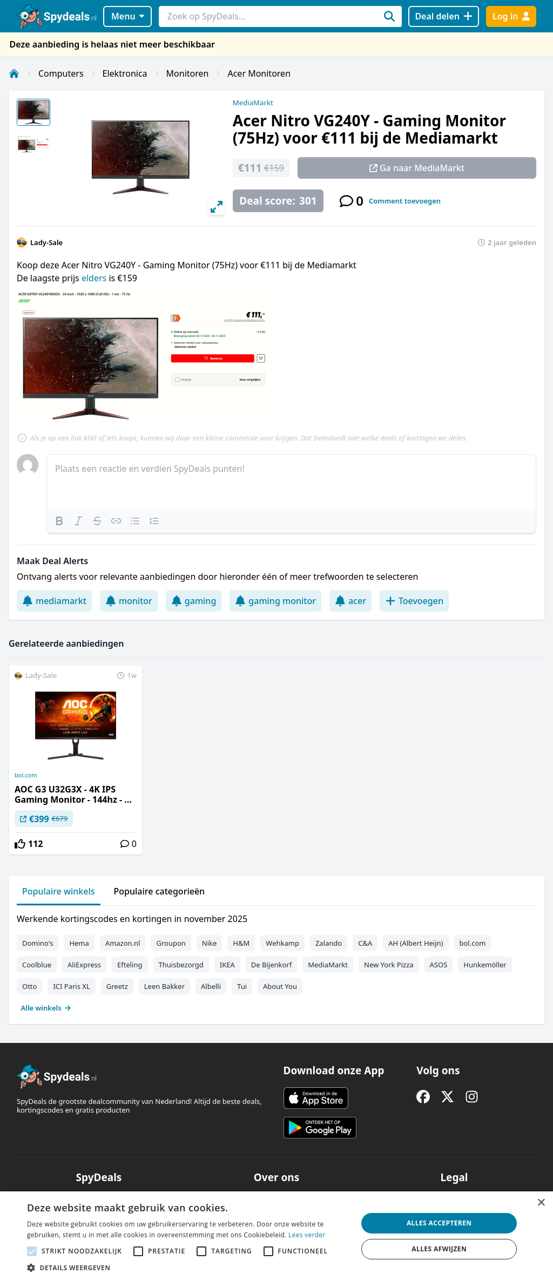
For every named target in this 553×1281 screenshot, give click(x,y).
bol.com (26, 775)
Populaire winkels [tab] (58, 891)
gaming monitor (275, 601)
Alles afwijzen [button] (439, 1248)
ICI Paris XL (71, 986)
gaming (194, 601)
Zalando (328, 943)
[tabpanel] (276, 961)
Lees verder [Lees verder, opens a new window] (307, 1234)
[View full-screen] (216, 207)
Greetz (117, 986)
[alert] (276, 1236)
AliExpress (84, 965)
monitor (128, 601)
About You (280, 986)
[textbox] (291, 482)
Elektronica (125, 73)
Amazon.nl (122, 943)
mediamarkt (54, 601)
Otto (29, 986)
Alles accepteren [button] (439, 1223)
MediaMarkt (253, 102)
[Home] (14, 73)
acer (350, 601)
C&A (365, 943)
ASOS (439, 965)
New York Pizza (389, 965)
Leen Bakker (164, 986)
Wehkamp (282, 943)
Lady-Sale (46, 242)
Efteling (129, 965)
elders (95, 278)
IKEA (227, 965)
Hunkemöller (484, 965)
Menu (127, 16)
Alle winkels (46, 1008)
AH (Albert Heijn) (415, 943)
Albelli (211, 986)
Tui (242, 986)
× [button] (541, 1203)
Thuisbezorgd (181, 965)
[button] (187, 1267)
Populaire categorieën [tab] (159, 891)
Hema (79, 943)
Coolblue (36, 965)
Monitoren (187, 73)
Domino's (37, 943)
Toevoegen (414, 601)
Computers (61, 73)
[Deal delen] (443, 16)
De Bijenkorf (271, 965)
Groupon (170, 943)
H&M (241, 943)
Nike (209, 943)
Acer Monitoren (259, 73)
